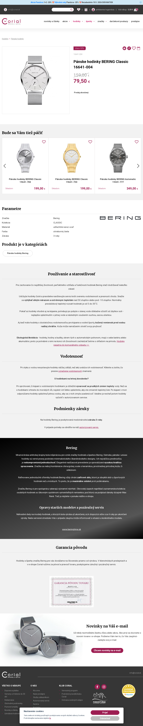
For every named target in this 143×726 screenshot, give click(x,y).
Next (138, 166)
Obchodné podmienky (13, 703)
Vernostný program (70, 691)
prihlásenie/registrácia (105, 10)
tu (50, 718)
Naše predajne (39, 694)
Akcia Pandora (36, 2)
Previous (4, 166)
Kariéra (36, 704)
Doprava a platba (11, 691)
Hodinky (5, 39)
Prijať (105, 712)
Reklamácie (9, 700)
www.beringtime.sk (71, 529)
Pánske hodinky (17, 39)
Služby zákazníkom (41, 697)
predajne (135, 21)
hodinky (76, 21)
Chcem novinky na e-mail (107, 650)
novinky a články (51, 21)
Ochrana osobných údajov (72, 700)
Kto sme (36, 691)
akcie (65, 21)
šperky (89, 21)
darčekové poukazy (119, 21)
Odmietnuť (105, 718)
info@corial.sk (14, 10)
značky (101, 21)
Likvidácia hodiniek (12, 714)
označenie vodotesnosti (70, 371)
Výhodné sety (60, 2)
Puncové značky (11, 707)
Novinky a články (11, 710)
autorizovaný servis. (89, 427)
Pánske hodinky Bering (17, 253)
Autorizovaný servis (41, 701)
